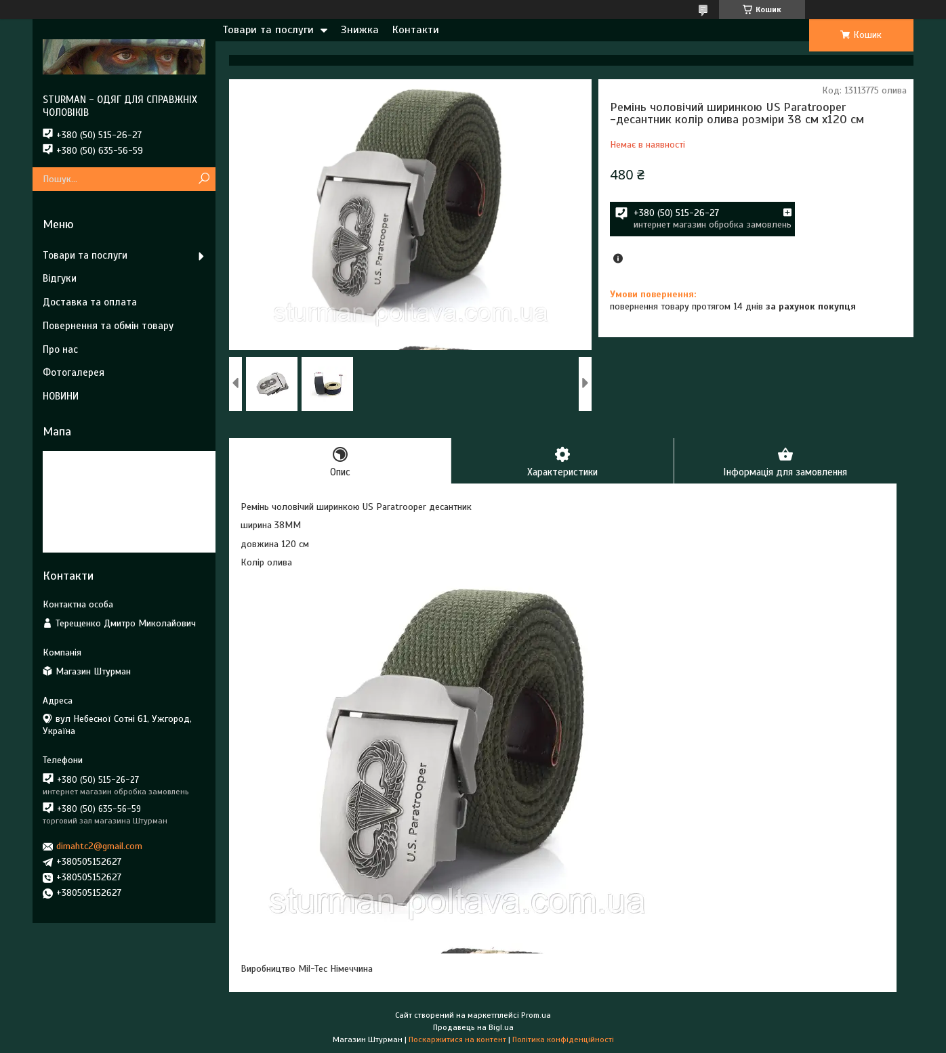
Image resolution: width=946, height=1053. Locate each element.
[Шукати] (203, 179)
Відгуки (60, 278)
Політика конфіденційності (563, 1040)
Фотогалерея (73, 372)
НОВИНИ (61, 396)
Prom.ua (536, 1015)
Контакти (415, 30)
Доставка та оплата (90, 302)
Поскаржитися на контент (457, 1040)
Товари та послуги (268, 30)
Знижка (360, 30)
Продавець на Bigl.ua (473, 1028)
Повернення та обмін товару (108, 326)
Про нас (60, 349)
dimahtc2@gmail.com (99, 846)
